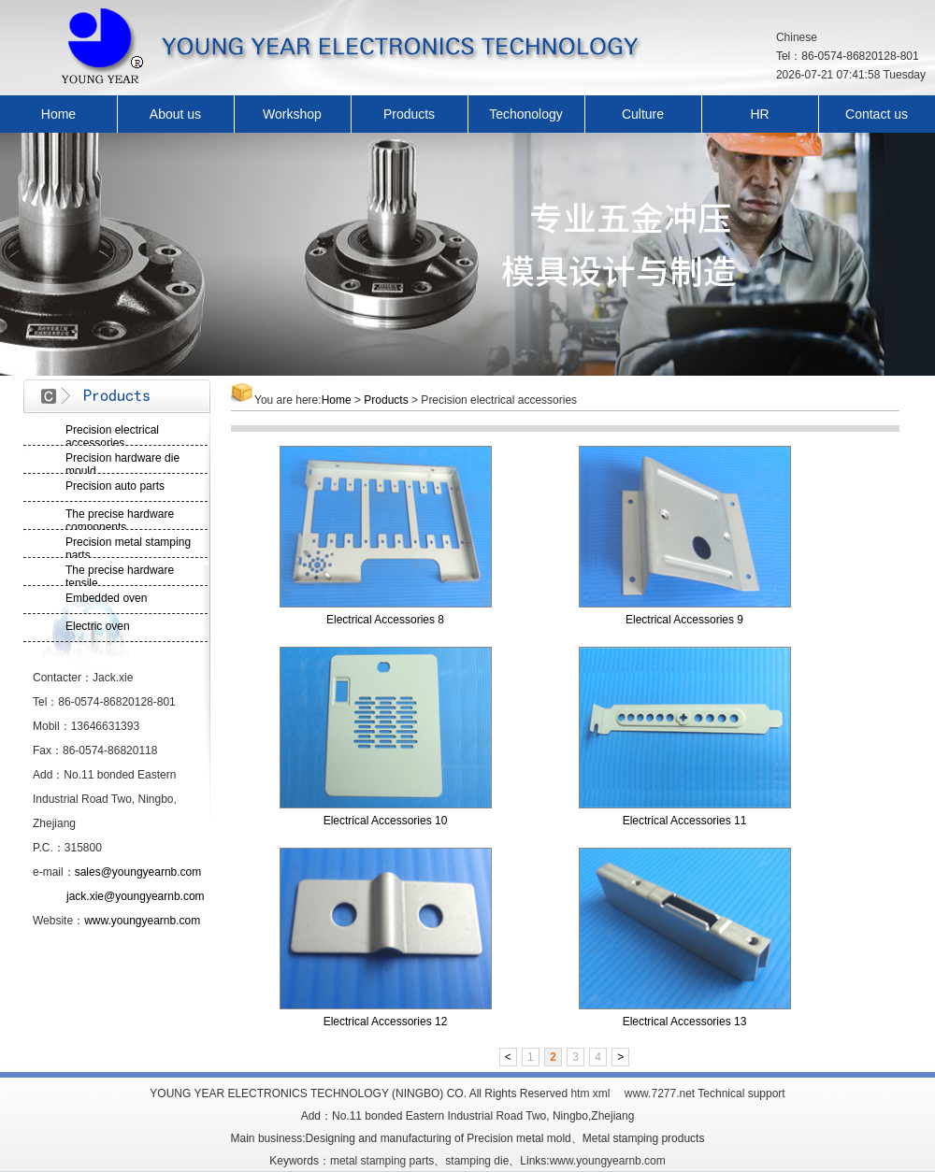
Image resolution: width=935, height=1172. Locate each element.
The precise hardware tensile (119, 575)
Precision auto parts (115, 486)
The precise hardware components (119, 518)
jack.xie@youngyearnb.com (135, 896)
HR (759, 114)
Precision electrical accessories (112, 434)
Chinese (796, 37)
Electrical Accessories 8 (385, 619)
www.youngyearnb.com (142, 920)
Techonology (526, 114)
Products (409, 114)
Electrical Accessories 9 (684, 619)
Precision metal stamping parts (128, 547)
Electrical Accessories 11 (685, 820)
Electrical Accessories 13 (685, 1021)
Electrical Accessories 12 (386, 1021)
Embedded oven (106, 598)
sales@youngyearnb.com (138, 872)
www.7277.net (660, 1093)
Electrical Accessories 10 (386, 820)
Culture (643, 114)
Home (58, 114)
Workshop (292, 114)
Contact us (876, 114)
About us (175, 114)
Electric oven (97, 626)
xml (602, 1093)
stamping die (477, 1160)
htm (579, 1093)
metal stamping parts (382, 1160)
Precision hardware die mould (122, 462)
